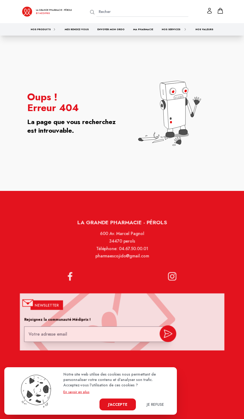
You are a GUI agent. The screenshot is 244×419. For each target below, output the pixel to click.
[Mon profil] (209, 11)
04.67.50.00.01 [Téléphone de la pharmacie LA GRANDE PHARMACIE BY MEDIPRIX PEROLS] (133, 253)
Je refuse (155, 404)
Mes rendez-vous (77, 29)
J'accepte (117, 404)
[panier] (220, 11)
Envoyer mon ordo (111, 29)
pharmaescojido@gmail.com (122, 260)
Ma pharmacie (143, 29)
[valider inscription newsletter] (166, 334)
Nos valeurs (204, 29)
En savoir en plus (76, 392)
